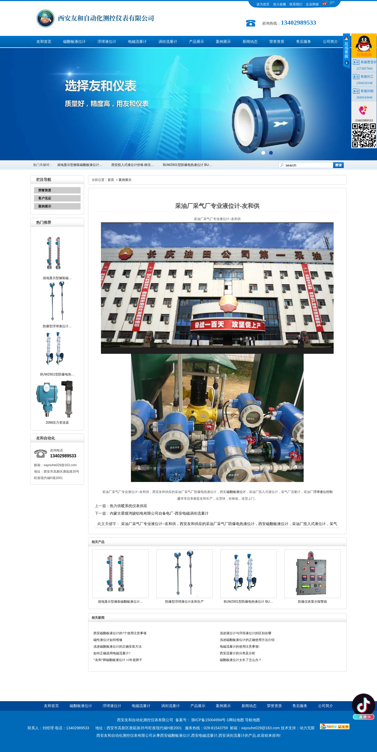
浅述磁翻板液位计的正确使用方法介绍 (247, 640)
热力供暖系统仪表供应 (128, 506)
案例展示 (223, 42)
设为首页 (263, 4)
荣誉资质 (276, 42)
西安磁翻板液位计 (175, 735)
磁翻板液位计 (74, 42)
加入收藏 (279, 4)
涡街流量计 (168, 42)
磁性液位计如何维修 (107, 640)
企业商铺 (312, 4)
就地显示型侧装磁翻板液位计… (79, 165)
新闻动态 (250, 42)
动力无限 (307, 728)
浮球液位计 (106, 42)
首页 (111, 180)
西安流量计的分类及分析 (237, 653)
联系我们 (295, 4)
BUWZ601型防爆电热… (57, 374)
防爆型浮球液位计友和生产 (184, 601)
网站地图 (236, 720)
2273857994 (364, 68)
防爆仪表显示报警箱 (312, 601)
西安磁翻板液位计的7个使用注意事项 (119, 633)
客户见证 (44, 198)
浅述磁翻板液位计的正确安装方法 (117, 646)
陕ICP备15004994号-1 (210, 720)
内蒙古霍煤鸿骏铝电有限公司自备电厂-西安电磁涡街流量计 (159, 513)
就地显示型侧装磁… (57, 278)
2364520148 (364, 83)
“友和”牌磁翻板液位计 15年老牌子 (117, 660)
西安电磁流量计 (204, 735)
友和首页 (43, 42)
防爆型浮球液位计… (57, 326)
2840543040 (364, 97)
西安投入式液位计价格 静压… (132, 165)
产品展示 (196, 42)
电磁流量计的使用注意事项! (239, 646)
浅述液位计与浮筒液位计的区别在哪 (245, 633)
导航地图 (252, 720)
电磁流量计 (137, 42)
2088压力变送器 (57, 422)
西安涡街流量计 (231, 735)
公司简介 (330, 42)
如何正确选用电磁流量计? (111, 653)
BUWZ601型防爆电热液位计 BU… (187, 165)
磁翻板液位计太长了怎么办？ (241, 660)
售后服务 (303, 42)
